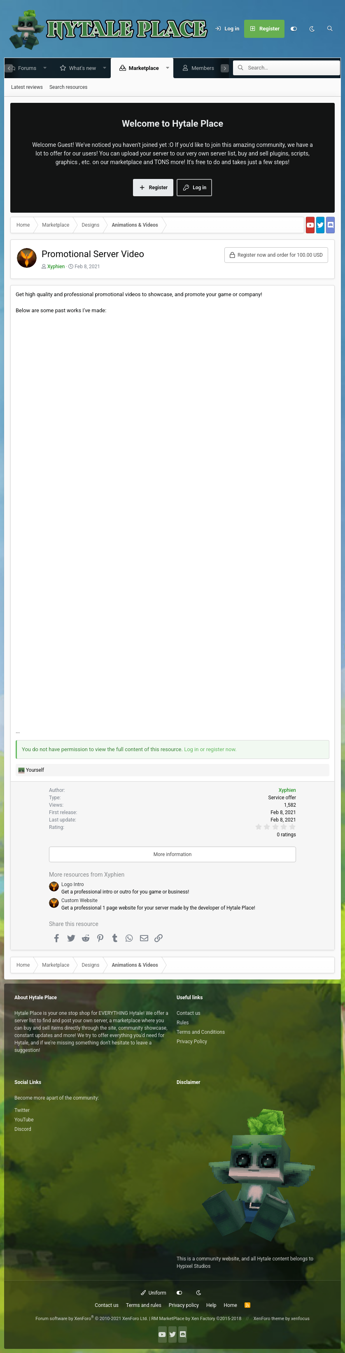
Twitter (22, 1110)
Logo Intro (72, 884)
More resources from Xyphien (86, 874)
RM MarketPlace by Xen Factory (196, 1318)
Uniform (153, 1293)
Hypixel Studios (193, 1266)
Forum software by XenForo (91, 1318)
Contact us (188, 1013)
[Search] (330, 29)
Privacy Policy (192, 1041)
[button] (41, 68)
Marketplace (140, 68)
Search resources (68, 87)
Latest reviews (27, 87)
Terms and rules (143, 1305)
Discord (22, 1129)
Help (211, 1305)
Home (230, 1305)
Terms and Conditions (201, 1032)
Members (199, 68)
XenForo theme (269, 1318)
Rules (183, 1023)
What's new (79, 68)
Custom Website (79, 900)
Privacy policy (184, 1305)
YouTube (24, 1120)
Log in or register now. (210, 749)
